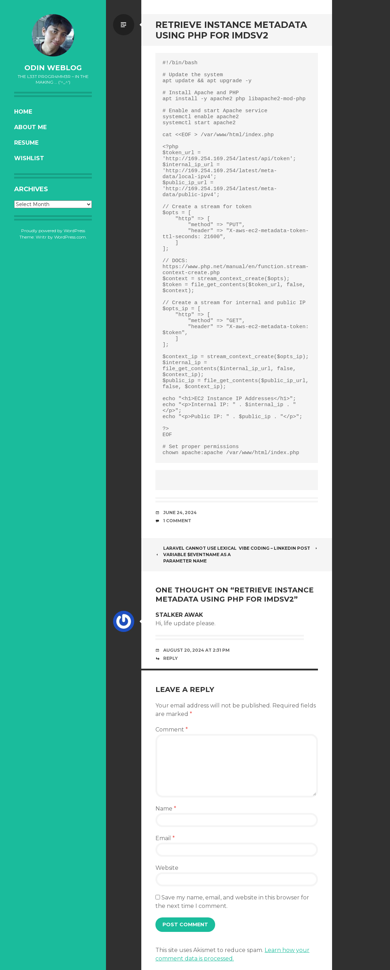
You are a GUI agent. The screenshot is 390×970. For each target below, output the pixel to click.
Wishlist (29, 158)
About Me (30, 127)
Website (166, 867)
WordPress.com (70, 237)
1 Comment (177, 520)
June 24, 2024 (180, 512)
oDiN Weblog (53, 68)
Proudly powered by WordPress (53, 230)
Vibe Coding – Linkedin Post (278, 548)
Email (165, 838)
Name (165, 808)
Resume (26, 142)
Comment (171, 729)
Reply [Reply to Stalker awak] (170, 658)
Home (23, 111)
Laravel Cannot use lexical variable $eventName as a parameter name (196, 555)
